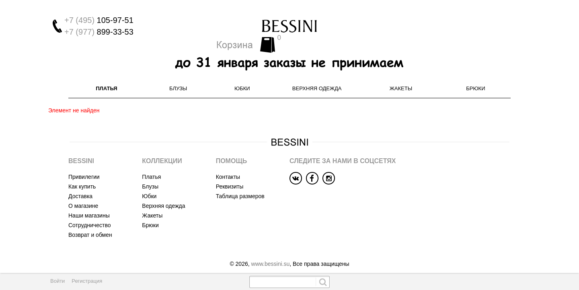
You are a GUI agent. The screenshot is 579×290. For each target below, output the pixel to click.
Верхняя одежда (317, 74)
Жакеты (401, 74)
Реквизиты (230, 172)
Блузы (178, 74)
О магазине (83, 191)
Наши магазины (89, 201)
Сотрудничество (89, 211)
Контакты (228, 163)
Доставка (80, 182)
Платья (106, 74)
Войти (57, 281)
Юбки (242, 74)
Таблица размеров (240, 182)
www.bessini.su (270, 249)
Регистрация (87, 281)
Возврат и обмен (90, 221)
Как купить (82, 172)
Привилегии (84, 163)
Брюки (475, 74)
